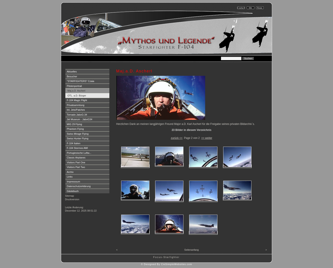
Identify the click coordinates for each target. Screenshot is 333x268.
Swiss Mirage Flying (78, 133)
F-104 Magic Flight (77, 100)
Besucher (72, 76)
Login (68, 203)
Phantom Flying (75, 129)
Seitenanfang (191, 249)
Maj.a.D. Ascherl (76, 90)
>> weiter (206, 138)
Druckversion (72, 199)
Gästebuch (73, 191)
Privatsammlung (75, 105)
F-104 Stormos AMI (77, 148)
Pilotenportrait (74, 86)
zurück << (177, 138)
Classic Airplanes (76, 157)
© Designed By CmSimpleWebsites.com (166, 264)
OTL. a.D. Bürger (77, 95)
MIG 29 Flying (74, 124)
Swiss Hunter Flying (77, 138)
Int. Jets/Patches (76, 109)
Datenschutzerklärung (79, 186)
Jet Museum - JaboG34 (79, 119)
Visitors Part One (76, 162)
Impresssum (73, 181)
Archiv (70, 172)
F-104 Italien (73, 143)
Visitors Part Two (76, 167)
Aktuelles (72, 71)
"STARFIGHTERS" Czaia (80, 81)
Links (70, 176)
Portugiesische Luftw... (79, 153)
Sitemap (69, 195)
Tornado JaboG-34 (77, 114)
